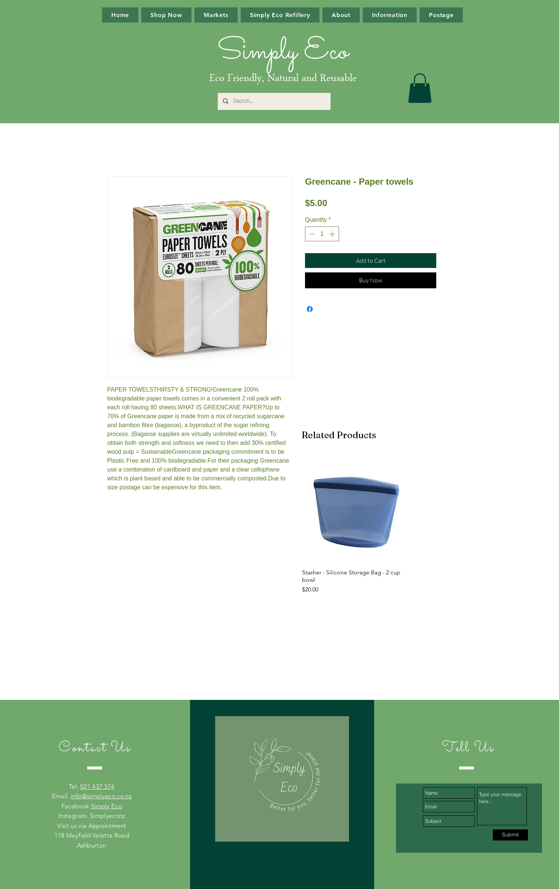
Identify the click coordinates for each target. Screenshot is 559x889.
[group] (356, 524)
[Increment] (333, 234)
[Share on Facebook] (309, 309)
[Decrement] (311, 234)
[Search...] (274, 101)
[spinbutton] (322, 234)
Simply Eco (106, 806)
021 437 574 (97, 786)
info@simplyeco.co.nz (101, 796)
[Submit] (510, 835)
